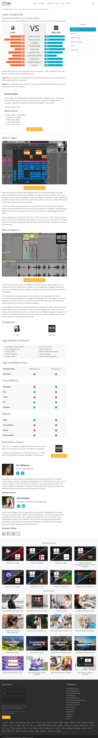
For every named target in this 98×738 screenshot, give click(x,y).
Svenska (31, 731)
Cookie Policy (70, 711)
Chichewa (84, 728)
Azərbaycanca (68, 725)
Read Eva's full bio (8, 493)
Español (49, 722)
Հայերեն (60, 725)
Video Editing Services (72, 688)
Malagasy (78, 728)
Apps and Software (34, 18)
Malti (90, 728)
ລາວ (53, 728)
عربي (35, 725)
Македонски (70, 728)
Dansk (33, 722)
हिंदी (44, 725)
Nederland (73, 722)
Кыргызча (48, 728)
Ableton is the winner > (12, 107)
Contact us (69, 716)
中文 (27, 725)
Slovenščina (24, 731)
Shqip (54, 725)
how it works (61, 21)
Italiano (61, 722)
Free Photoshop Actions (73, 702)
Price (72, 46)
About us (68, 714)
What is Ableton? (77, 42)
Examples (50, 3)
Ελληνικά (49, 725)
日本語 (18, 725)
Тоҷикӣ (37, 731)
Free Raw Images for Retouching (75, 700)
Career (68, 718)
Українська (51, 731)
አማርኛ (7, 728)
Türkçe (10, 725)
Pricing (56, 3)
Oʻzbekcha (58, 731)
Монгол (4, 731)
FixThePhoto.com (11, 713)
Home (35, 3)
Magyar (66, 722)
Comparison (75, 29)
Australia (12, 722)
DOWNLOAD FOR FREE (36, 188)
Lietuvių (64, 728)
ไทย (31, 725)
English (44, 722)
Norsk (13, 731)
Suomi (12, 728)
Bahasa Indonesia (21, 722)
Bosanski (75, 725)
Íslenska (25, 728)
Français (55, 722)
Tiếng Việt (4, 725)
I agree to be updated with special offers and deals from (13, 712)
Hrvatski (92, 725)
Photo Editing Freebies (72, 698)
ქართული (18, 728)
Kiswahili (41, 728)
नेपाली (8, 731)
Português (84, 722)
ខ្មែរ (87, 725)
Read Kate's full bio (9, 528)
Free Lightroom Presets (73, 705)
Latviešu (58, 728)
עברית (30, 728)
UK (14, 725)
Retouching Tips (70, 695)
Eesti (3, 728)
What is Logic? (76, 38)
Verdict (73, 34)
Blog (68, 3)
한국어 (23, 725)
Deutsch (38, 722)
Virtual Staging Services (72, 691)
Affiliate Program (71, 707)
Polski (78, 722)
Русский (40, 725)
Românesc (91, 722)
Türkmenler (43, 731)
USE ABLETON (36, 129)
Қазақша (35, 728)
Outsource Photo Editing (73, 693)
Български (83, 725)
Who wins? (75, 50)
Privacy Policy (18, 708)
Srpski (18, 731)
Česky (28, 722)
